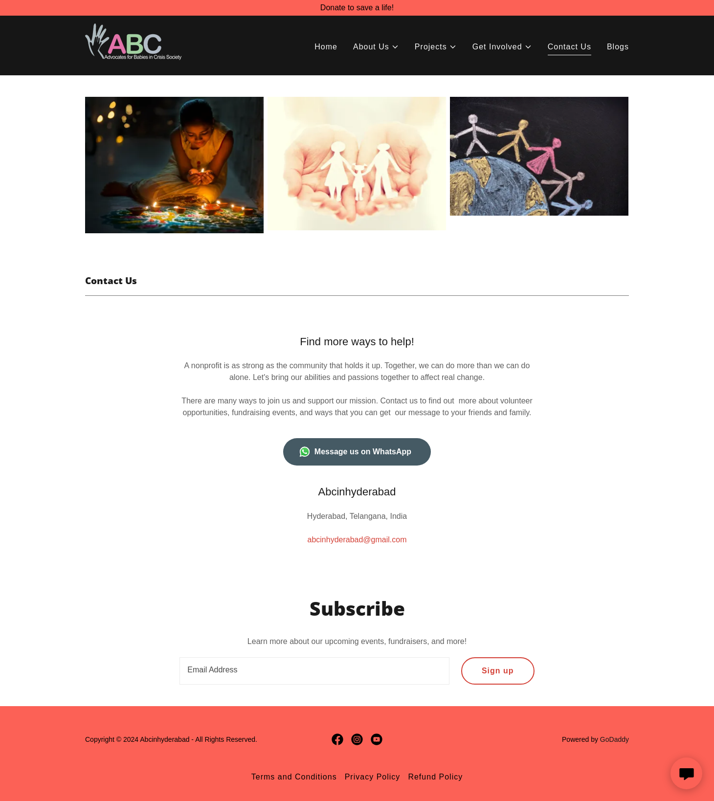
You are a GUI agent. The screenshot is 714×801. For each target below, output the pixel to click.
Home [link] (325, 47)
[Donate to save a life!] (357, 8)
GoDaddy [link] (614, 739)
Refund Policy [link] (435, 777)
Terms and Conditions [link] (294, 777)
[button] (376, 47)
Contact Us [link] (569, 47)
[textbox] (314, 671)
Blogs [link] (618, 47)
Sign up (498, 671)
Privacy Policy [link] (373, 777)
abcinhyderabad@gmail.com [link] (356, 539)
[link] (135, 45)
